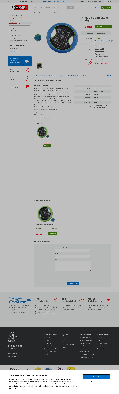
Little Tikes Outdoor (85, 343)
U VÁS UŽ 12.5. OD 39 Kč (103, 41)
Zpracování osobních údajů (50, 353)
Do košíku (47, 145)
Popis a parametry (41, 75)
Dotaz (84, 75)
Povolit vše (96, 377)
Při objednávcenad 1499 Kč (18, 61)
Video (61, 75)
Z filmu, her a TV (14, 30)
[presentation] (73, 275)
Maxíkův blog (66, 341)
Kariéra (64, 347)
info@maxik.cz (13, 51)
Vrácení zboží (48, 346)
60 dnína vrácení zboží (15, 78)
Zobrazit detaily (96, 382)
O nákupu (94, 1)
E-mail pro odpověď (61, 247)
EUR (109, 1)
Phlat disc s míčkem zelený (42, 139)
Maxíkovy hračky (38, 12)
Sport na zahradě (15, 20)
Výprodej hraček (84, 351)
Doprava (46, 340)
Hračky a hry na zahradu (17, 18)
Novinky (81, 348)
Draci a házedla (14, 23)
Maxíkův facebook (13, 356)
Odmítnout (96, 387)
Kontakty (47, 337)
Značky (11, 28)
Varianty (53, 75)
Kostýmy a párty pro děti (86, 357)
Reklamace (47, 343)
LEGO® (81, 346)
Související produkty (73, 75)
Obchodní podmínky (50, 348)
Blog (100, 1)
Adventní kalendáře (85, 337)
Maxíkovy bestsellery (85, 340)
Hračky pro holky (100, 55)
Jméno (57, 253)
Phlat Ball (97, 46)
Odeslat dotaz (73, 283)
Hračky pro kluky (100, 49)
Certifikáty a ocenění (68, 344)
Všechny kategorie (15, 15)
